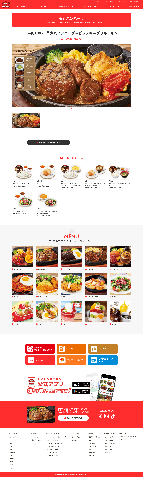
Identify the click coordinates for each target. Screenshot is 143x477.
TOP (42, 22)
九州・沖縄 (92, 455)
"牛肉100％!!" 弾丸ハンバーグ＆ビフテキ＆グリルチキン (87, 22)
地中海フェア (35, 437)
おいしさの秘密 (109, 440)
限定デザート (67, 324)
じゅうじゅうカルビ (125, 439)
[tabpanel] (71, 75)
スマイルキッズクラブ (53, 455)
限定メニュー (18, 269)
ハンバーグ (66, 269)
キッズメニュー (14, 465)
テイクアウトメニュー (78, 437)
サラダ (114, 296)
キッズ (16, 324)
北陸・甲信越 (92, 446)
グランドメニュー (51, 22)
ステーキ (90, 269)
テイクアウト (75, 434)
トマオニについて (109, 434)
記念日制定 (108, 452)
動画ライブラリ (109, 446)
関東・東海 (92, 443)
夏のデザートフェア (37, 440)
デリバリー (75, 440)
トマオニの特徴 (109, 437)
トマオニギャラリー (110, 449)
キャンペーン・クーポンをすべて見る (57, 437)
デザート (90, 324)
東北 (90, 440)
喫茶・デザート (124, 434)
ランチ (40, 324)
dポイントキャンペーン (53, 440)
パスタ (16, 297)
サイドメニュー (92, 296)
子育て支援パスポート (53, 446)
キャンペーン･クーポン (53, 434)
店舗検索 (90, 434)
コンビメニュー (117, 269)
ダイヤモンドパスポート (53, 449)
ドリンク (115, 324)
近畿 (90, 449)
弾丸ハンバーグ (64, 22)
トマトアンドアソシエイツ (127, 436)
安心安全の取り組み (110, 443)
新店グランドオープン (94, 437)
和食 (64, 296)
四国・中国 (92, 452)
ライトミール (42, 297)
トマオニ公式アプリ (52, 452)
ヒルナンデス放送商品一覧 (54, 443)
